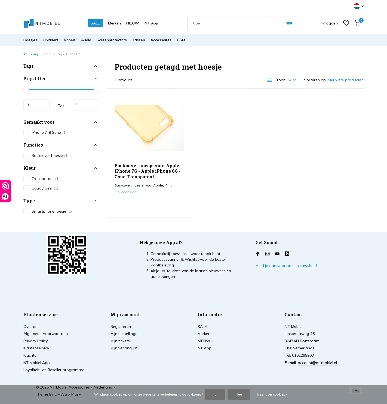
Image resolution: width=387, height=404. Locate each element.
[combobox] (241, 23)
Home (47, 54)
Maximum (85, 105)
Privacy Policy (35, 340)
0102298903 (303, 355)
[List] (269, 80)
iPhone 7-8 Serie (45, 132)
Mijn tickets (120, 340)
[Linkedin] (287, 254)
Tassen (138, 40)
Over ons (31, 326)
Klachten (31, 355)
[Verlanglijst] (346, 23)
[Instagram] (267, 254)
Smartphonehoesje (47, 211)
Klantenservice (36, 348)
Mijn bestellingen (125, 333)
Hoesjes (30, 40)
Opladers (51, 40)
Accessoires (160, 40)
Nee (239, 394)
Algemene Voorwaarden (45, 333)
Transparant (41, 178)
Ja (215, 394)
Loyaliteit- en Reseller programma (54, 369)
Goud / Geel (40, 188)
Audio (86, 40)
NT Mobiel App (36, 362)
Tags (62, 54)
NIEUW (132, 23)
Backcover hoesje (46, 156)
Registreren (120, 326)
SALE (95, 23)
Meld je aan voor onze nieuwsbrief (286, 265)
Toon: (281, 79)
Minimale (36, 105)
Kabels (70, 40)
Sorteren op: (315, 79)
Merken (114, 23)
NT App (151, 23)
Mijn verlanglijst (123, 348)
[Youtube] (277, 254)
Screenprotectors (112, 40)
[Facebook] (258, 254)
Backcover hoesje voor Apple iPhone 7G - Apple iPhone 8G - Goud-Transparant (147, 171)
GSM (181, 40)
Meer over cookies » (272, 394)
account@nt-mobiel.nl (317, 362)
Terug (30, 54)
